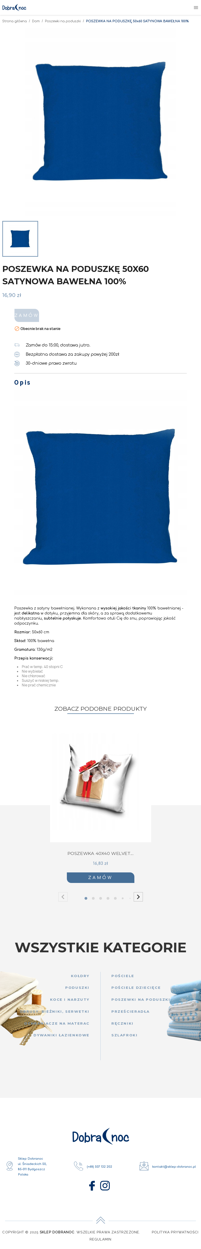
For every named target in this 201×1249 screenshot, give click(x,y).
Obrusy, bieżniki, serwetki (55, 1011)
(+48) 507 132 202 (99, 1166)
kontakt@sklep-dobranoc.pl (174, 1166)
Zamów (66, 315)
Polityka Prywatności (175, 1232)
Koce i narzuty (70, 1000)
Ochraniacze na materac (57, 1023)
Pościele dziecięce (136, 988)
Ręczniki (122, 1023)
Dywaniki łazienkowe (62, 1035)
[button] (138, 897)
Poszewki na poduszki (140, 1000)
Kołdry (80, 976)
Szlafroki (124, 1035)
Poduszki (77, 988)
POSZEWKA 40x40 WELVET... (101, 853)
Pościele (122, 976)
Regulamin (101, 1240)
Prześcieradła (130, 1011)
